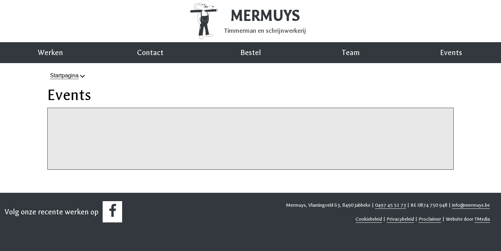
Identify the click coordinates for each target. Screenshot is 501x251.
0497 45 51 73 (390, 205)
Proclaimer (430, 219)
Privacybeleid (400, 219)
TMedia (482, 219)
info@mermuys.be (471, 205)
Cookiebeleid (369, 219)
